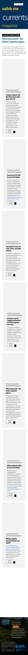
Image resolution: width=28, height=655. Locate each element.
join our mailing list (17, 637)
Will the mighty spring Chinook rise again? (13, 541)
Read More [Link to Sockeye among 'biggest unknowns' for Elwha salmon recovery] (10, 344)
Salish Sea (15, 17)
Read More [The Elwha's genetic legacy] (9, 421)
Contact (3, 649)
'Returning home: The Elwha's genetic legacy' (14, 487)
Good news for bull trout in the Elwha (13, 176)
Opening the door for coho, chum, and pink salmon (13, 248)
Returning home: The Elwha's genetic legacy (13, 391)
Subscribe (9, 649)
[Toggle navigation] (17, 1)
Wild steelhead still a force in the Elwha (14, 466)
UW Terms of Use (10, 650)
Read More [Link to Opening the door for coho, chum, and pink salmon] (9, 274)
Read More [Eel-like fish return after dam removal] (9, 131)
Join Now (15, 627)
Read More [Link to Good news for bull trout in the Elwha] (10, 202)
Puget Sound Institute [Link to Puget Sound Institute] (7, 645)
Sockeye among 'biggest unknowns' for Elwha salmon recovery (14, 321)
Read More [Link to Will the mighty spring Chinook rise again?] (9, 561)
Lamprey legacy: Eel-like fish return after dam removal (13, 97)
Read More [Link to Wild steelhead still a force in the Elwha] (10, 494)
